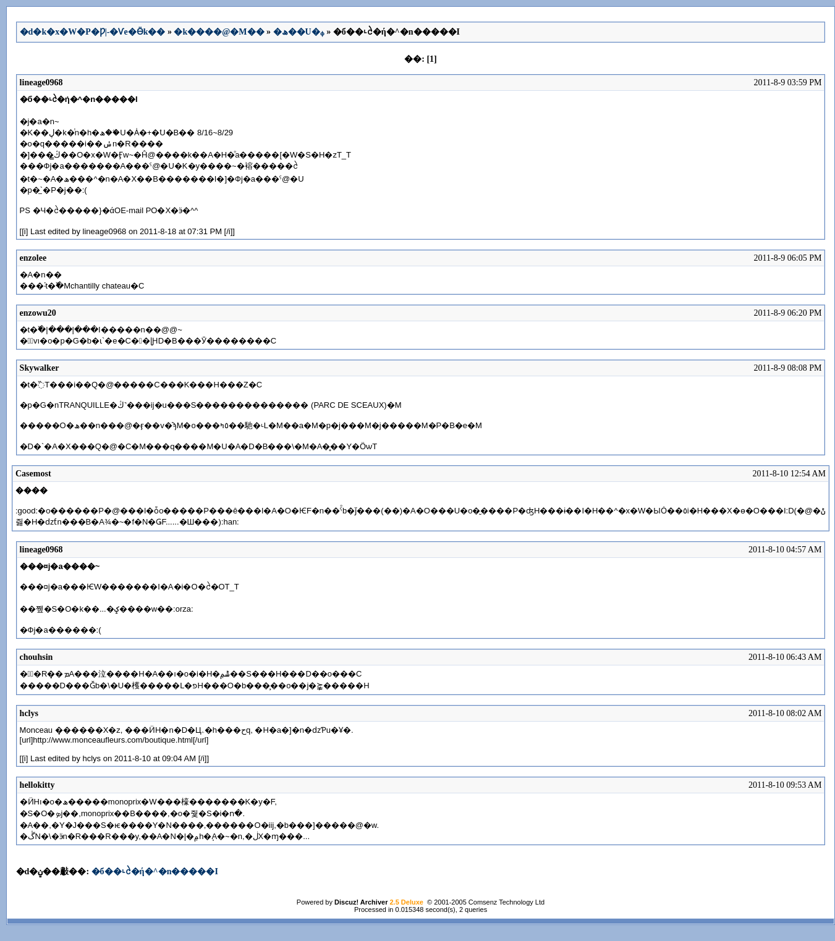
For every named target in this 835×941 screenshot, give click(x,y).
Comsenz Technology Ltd (506, 902)
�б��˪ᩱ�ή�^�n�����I (154, 871)
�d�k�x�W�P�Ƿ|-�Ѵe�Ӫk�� (93, 31)
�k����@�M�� (219, 31)
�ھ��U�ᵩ (298, 31)
